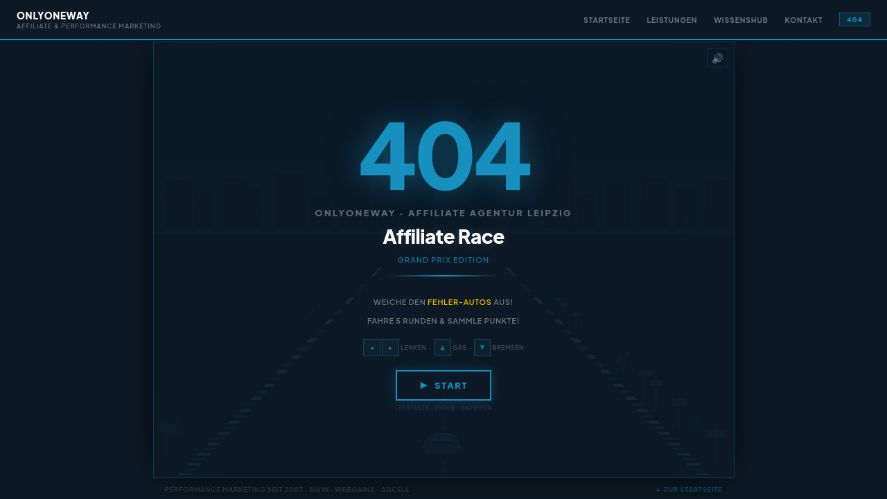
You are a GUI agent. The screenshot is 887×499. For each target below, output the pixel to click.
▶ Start (443, 385)
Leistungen (672, 19)
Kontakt (804, 19)
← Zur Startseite (690, 489)
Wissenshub (741, 19)
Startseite (606, 19)
